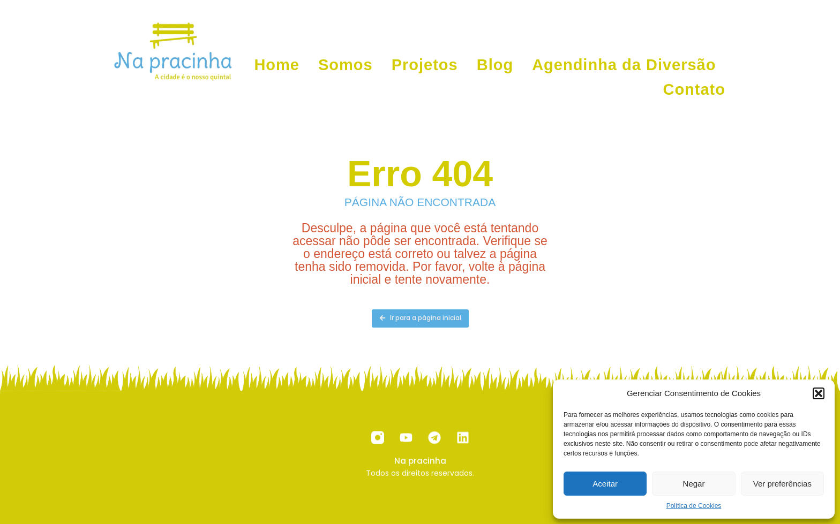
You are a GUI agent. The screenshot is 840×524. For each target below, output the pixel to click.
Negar (694, 483)
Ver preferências (782, 483)
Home (276, 64)
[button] (818, 393)
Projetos (425, 64)
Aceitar (605, 483)
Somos (345, 64)
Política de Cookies (694, 506)
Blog (495, 64)
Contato (694, 89)
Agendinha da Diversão (624, 64)
